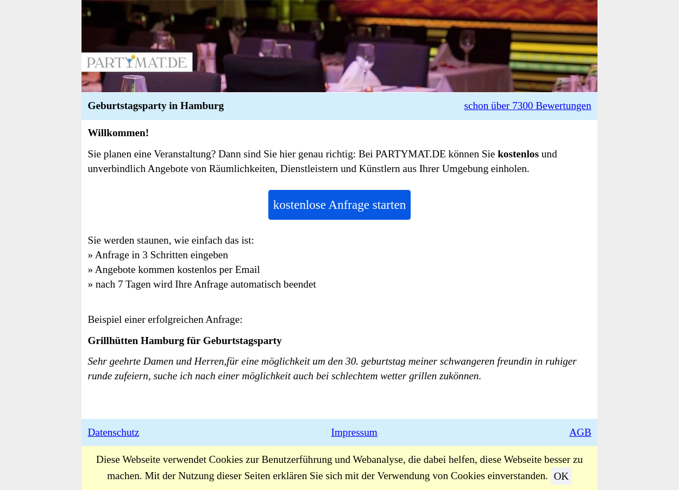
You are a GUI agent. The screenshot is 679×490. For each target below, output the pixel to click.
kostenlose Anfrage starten (339, 205)
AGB (580, 432)
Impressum (354, 432)
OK (561, 475)
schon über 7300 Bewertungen (528, 105)
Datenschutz (114, 432)
